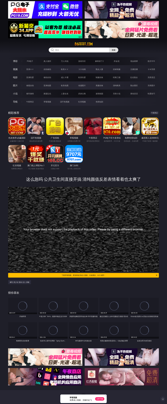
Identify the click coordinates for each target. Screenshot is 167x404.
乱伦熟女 (134, 77)
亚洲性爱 (30, 77)
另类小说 (116, 93)
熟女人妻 (99, 69)
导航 (15, 101)
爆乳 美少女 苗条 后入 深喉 (19, 282)
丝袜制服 (116, 69)
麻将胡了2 (99, 61)
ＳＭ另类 (151, 69)
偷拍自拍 (47, 77)
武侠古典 (82, 93)
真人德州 (47, 61)
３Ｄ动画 (82, 69)
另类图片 (151, 85)
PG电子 (30, 61)
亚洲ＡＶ (30, 69)
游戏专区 (82, 61)
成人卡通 (64, 77)
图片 (15, 85)
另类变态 (151, 77)
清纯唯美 (116, 85)
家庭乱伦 (47, 93)
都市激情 (30, 93)
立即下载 (99, 399)
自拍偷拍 (47, 69)
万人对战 (64, 61)
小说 (15, 93)
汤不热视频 (64, 101)
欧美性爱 (82, 77)
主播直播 (134, 69)
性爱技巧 (151, 93)
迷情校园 (99, 93)
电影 (15, 77)
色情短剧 (99, 101)
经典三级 (116, 77)
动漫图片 (82, 85)
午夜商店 (30, 101)
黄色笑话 (134, 93)
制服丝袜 (99, 77)
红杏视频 (82, 101)
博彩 (15, 61)
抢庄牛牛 (151, 61)
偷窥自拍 (30, 85)
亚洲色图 (47, 85)
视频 (15, 69)
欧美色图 (64, 85)
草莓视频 (47, 101)
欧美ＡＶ (64, 69)
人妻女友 (64, 93)
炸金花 (116, 61)
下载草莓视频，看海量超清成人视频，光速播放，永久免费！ (110, 275)
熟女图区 (134, 85)
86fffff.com (83, 44)
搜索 (114, 50)
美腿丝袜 (99, 85)
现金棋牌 (134, 61)
